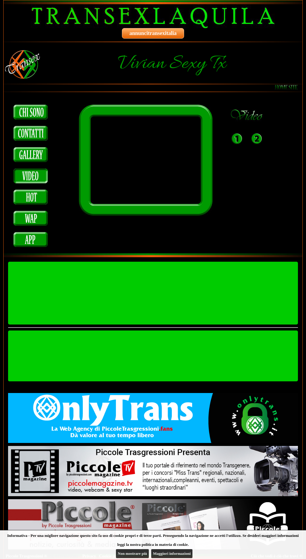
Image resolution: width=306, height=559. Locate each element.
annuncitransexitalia (153, 33)
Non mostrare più (132, 553)
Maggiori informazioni (172, 553)
